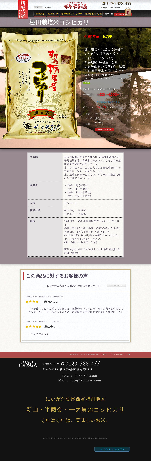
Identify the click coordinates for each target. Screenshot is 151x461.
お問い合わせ (115, 7)
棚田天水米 (40, 13)
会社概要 (104, 7)
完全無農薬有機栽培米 (72, 13)
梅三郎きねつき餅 (93, 13)
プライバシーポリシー (120, 355)
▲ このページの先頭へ (112, 449)
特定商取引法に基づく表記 (94, 355)
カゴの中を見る (123, 11)
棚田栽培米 (53, 13)
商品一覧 (108, 13)
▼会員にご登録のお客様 (108, 102)
